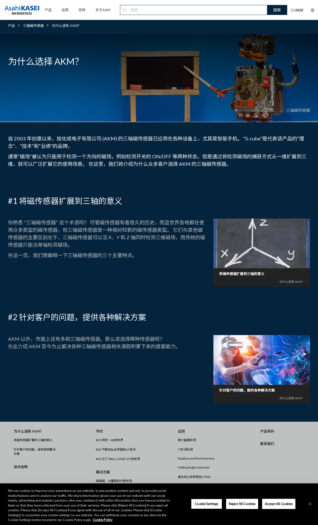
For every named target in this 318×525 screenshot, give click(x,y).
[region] (159, 504)
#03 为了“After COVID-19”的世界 (118, 459)
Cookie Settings (206, 504)
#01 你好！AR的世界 (109, 440)
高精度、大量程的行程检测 (114, 481)
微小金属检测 (187, 440)
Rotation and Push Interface (196, 458)
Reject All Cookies (242, 504)
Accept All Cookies (279, 504)
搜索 (277, 9)
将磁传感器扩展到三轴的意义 (33, 440)
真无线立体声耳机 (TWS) (194, 477)
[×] (310, 503)
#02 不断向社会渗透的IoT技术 (116, 449)
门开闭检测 (185, 449)
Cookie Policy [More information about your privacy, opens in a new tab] (103, 520)
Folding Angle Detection (194, 467)
